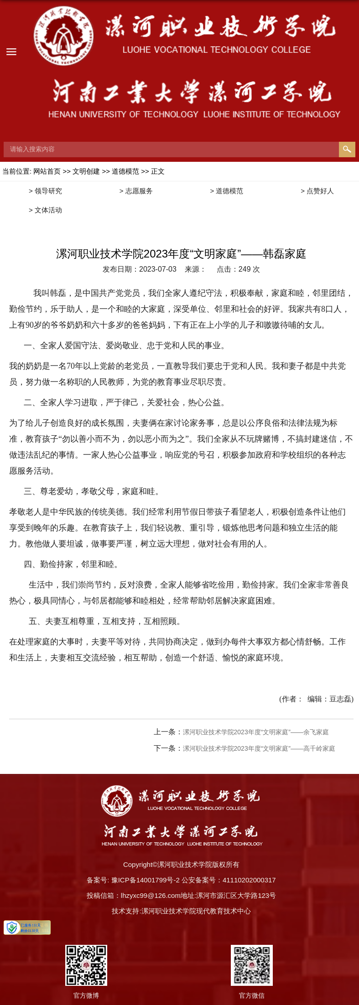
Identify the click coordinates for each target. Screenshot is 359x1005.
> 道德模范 (226, 191)
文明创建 (87, 171)
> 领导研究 (45, 191)
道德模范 (125, 171)
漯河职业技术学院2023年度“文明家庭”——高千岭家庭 (259, 748)
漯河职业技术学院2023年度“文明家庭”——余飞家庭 (256, 732)
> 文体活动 (45, 210)
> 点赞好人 (317, 191)
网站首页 (47, 171)
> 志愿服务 (136, 191)
